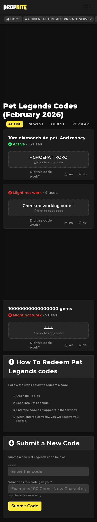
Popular (80, 124)
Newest (36, 124)
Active (14, 124)
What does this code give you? (30, 482)
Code (12, 465)
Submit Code (24, 506)
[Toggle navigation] (87, 7)
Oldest (58, 124)
